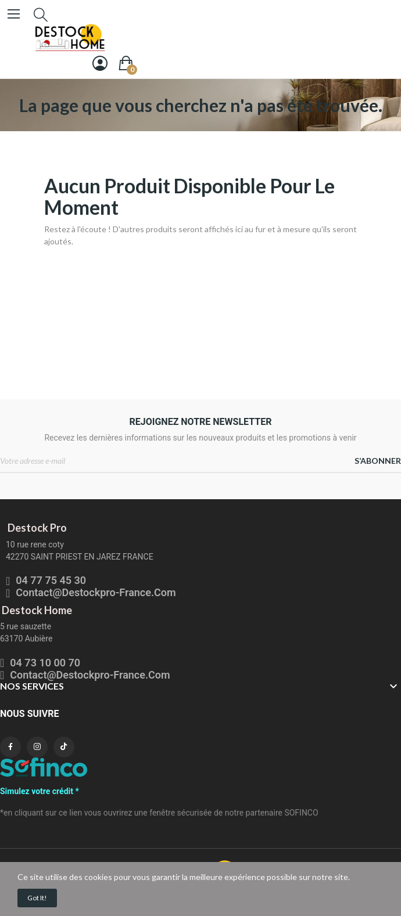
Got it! (37, 897)
